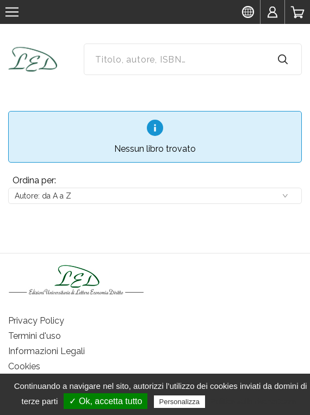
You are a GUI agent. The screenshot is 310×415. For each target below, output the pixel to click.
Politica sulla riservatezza (253, 401)
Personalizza (179, 402)
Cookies (24, 366)
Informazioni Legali (46, 351)
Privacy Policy (36, 320)
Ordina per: (34, 180)
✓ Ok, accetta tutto (105, 401)
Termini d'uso (34, 336)
